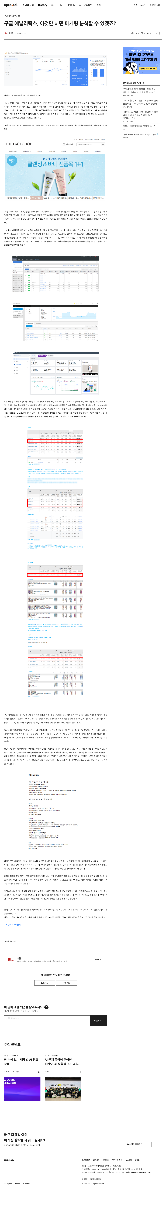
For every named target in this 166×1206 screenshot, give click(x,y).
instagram (8, 1184)
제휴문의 (106, 1160)
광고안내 (138, 1160)
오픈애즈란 (86, 1160)
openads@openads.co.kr (141, 1172)
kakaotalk (26, 1184)
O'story (42, 5)
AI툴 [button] (99, 5)
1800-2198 (120, 1172)
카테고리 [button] (28, 5)
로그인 (142, 5)
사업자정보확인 (110, 1169)
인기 (61, 5)
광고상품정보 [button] (85, 5)
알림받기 (98, 960)
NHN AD (9, 1160)
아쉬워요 (66, 983)
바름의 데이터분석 (13, 925)
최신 (53, 5)
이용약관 (85, 1179)
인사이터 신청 (155, 5)
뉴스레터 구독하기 (138, 1144)
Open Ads (11, 5)
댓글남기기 (98, 1020)
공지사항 (96, 1160)
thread (17, 1184)
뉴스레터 (128, 1160)
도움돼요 (44, 983)
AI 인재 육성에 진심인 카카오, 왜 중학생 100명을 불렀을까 (61, 1062)
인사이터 (71, 5)
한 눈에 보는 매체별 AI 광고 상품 (21, 1062)
